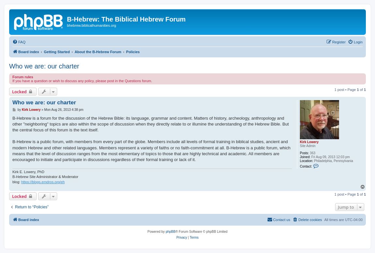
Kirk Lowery (309, 142)
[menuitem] (18, 42)
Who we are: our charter (44, 66)
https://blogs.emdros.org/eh (43, 182)
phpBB (170, 231)
